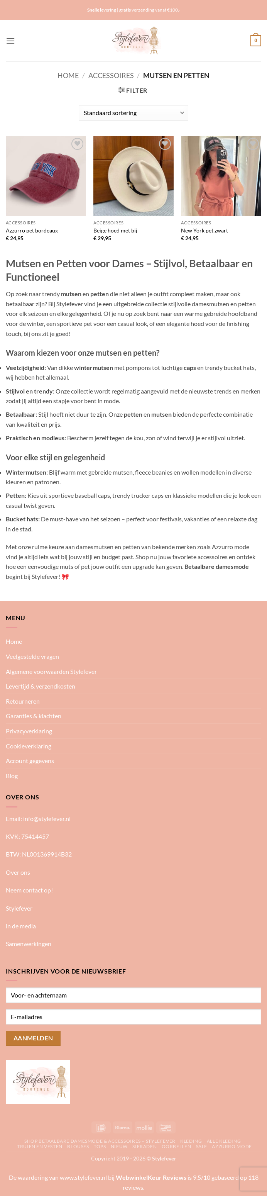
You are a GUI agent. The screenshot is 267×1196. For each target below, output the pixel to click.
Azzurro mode (232, 1146)
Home (68, 75)
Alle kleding (224, 1141)
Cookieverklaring (28, 746)
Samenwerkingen (28, 943)
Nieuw (119, 1146)
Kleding (191, 1141)
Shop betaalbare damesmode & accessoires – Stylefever (100, 1141)
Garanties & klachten (33, 715)
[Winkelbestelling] (133, 112)
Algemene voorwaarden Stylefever (51, 671)
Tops (100, 1146)
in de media (21, 926)
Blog (12, 775)
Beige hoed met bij (115, 230)
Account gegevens (30, 760)
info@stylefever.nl (47, 818)
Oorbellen (176, 1146)
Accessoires (111, 75)
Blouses (78, 1146)
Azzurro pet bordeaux (32, 230)
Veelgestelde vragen (32, 656)
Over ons (18, 872)
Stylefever (19, 908)
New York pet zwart (204, 230)
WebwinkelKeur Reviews (151, 1177)
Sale (201, 1146)
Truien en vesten (40, 1146)
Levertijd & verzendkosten (40, 686)
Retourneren (23, 701)
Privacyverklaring (29, 731)
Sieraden (144, 1146)
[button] (10, 40)
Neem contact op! (29, 890)
